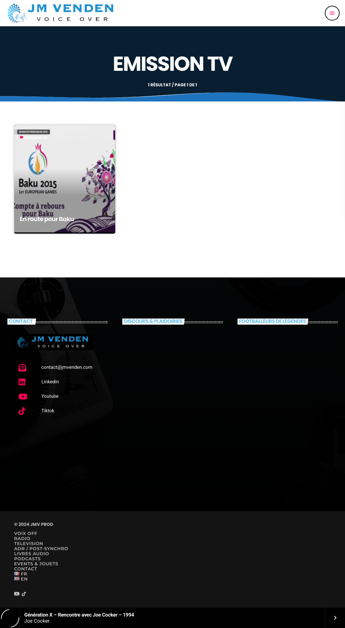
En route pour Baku (47, 219)
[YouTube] (17, 594)
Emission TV (36, 138)
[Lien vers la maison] (61, 13)
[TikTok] (24, 594)
